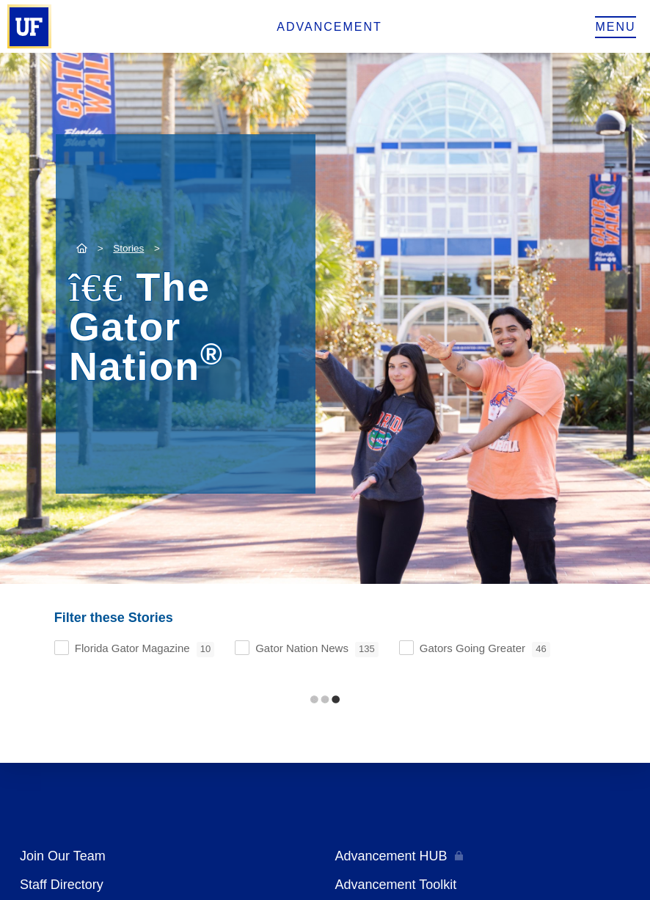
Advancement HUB (391, 856)
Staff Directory (61, 884)
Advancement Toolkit (396, 884)
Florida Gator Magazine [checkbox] (144, 649)
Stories (128, 248)
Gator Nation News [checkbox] (317, 649)
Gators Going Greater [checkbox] (485, 649)
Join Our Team (63, 856)
